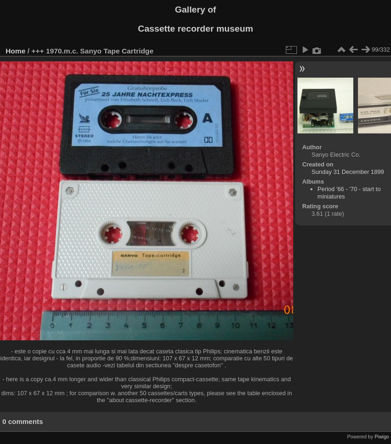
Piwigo (382, 436)
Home (16, 51)
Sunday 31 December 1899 (347, 171)
